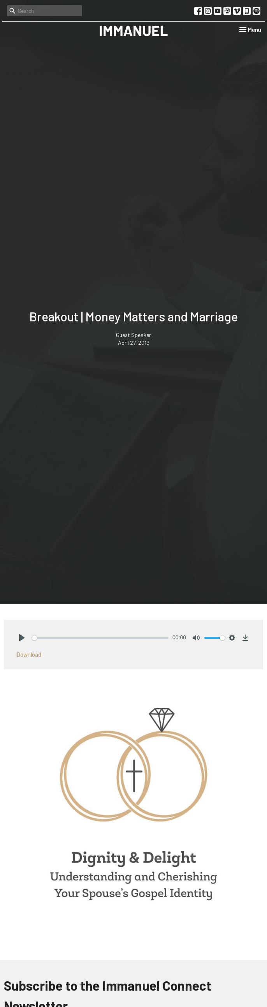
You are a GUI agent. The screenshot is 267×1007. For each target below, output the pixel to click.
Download (28, 654)
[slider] (100, 638)
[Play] (22, 637)
